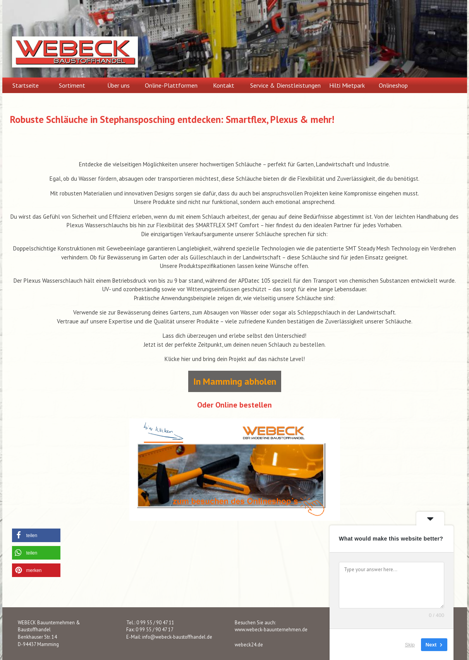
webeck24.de (249, 644)
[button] (36, 535)
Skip (410, 644)
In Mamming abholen (234, 381)
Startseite (25, 85)
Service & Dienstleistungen (285, 85)
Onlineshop (393, 85)
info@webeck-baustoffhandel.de (177, 637)
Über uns (118, 85)
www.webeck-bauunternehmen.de (271, 629)
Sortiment (72, 85)
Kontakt (223, 85)
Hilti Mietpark (347, 85)
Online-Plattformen (171, 85)
